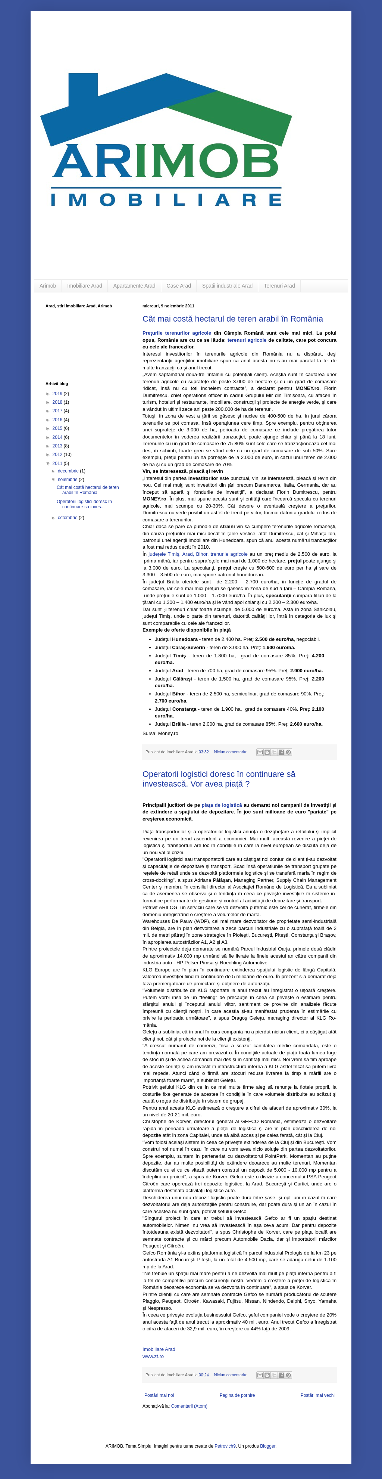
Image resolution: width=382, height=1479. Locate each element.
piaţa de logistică (221, 805)
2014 (58, 437)
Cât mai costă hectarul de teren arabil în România (233, 318)
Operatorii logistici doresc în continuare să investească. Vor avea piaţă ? (219, 778)
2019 (58, 393)
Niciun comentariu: (231, 752)
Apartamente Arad (134, 286)
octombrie (68, 517)
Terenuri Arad (279, 286)
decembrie (69, 471)
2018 (58, 402)
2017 (58, 410)
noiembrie (68, 479)
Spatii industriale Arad (227, 286)
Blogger (267, 1446)
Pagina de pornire (237, 1395)
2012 (58, 454)
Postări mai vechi (318, 1395)
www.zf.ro (153, 1356)
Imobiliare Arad (84, 286)
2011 (58, 463)
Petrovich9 (225, 1446)
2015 (58, 428)
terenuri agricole (247, 340)
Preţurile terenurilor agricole (177, 333)
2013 (58, 446)
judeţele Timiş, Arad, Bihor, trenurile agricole (199, 554)
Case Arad (179, 286)
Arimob (48, 286)
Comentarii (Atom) (189, 1406)
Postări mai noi (159, 1395)
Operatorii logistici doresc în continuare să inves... (84, 504)
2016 (58, 419)
